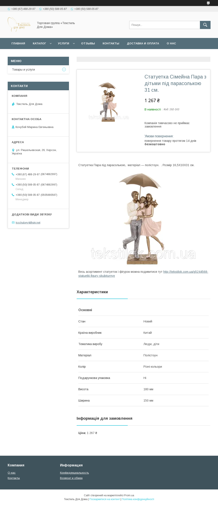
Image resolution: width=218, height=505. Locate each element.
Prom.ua (129, 495)
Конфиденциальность (74, 472)
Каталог (39, 43)
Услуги (63, 43)
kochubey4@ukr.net (28, 222)
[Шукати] (205, 25)
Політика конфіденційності (138, 499)
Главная (18, 43)
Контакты (111, 43)
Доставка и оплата (143, 43)
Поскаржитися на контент (104, 499)
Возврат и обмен (71, 478)
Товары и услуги (23, 69)
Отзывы (88, 43)
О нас (171, 43)
